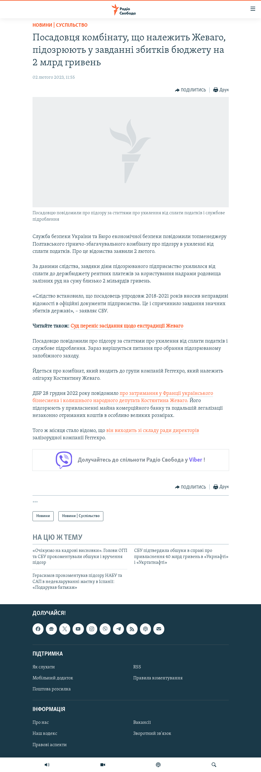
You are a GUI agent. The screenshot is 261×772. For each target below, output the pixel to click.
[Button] (190, 90)
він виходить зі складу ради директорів (152, 430)
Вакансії (142, 722)
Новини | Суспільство (60, 25)
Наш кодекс (45, 733)
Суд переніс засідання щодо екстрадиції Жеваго (127, 326)
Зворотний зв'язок (152, 733)
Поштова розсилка (52, 689)
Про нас (41, 722)
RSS (137, 667)
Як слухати (44, 667)
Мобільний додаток (53, 678)
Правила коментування (158, 678)
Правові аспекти (50, 744)
